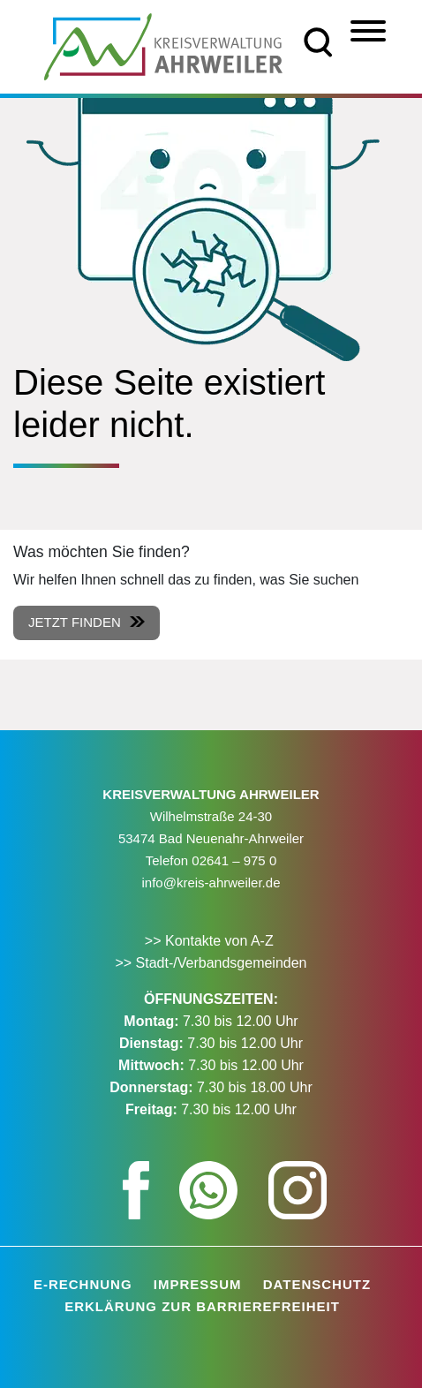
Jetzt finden (74, 622)
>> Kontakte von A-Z (211, 940)
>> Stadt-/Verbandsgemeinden (210, 962)
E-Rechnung (83, 1284)
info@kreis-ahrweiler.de (211, 882)
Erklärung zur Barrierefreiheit (202, 1306)
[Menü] (368, 30)
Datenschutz (317, 1284)
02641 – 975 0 (234, 860)
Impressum (198, 1284)
